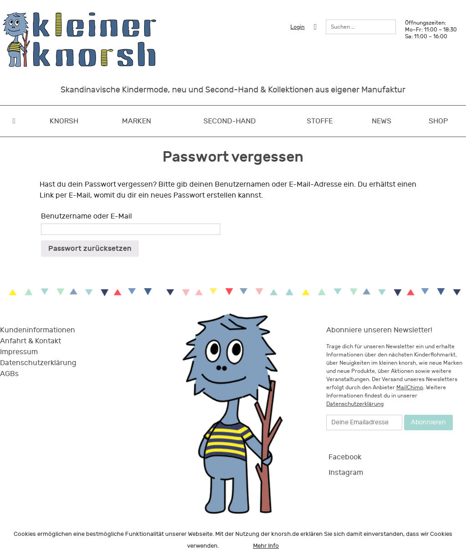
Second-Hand (229, 121)
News (381, 121)
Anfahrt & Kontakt (30, 341)
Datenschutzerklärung (38, 363)
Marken (136, 121)
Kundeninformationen (37, 330)
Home (14, 121)
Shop (438, 121)
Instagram (346, 472)
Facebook (345, 457)
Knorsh (64, 121)
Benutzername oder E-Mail (86, 216)
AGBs (9, 374)
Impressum (19, 352)
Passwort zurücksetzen (90, 248)
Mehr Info (266, 546)
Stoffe (320, 121)
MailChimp (409, 387)
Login (297, 27)
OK (236, 546)
